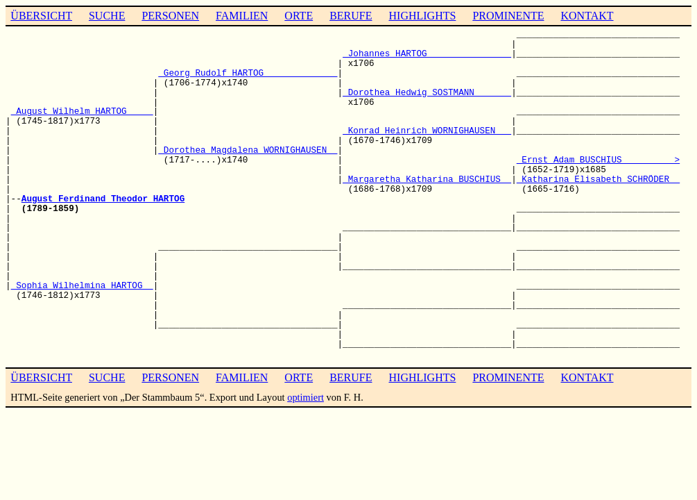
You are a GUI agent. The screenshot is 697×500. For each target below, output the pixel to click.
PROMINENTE (508, 16)
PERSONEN (170, 16)
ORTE (298, 16)
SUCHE (107, 16)
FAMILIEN (242, 16)
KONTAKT (586, 16)
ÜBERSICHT (41, 16)
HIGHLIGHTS (422, 16)
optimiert (305, 397)
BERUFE (350, 16)
